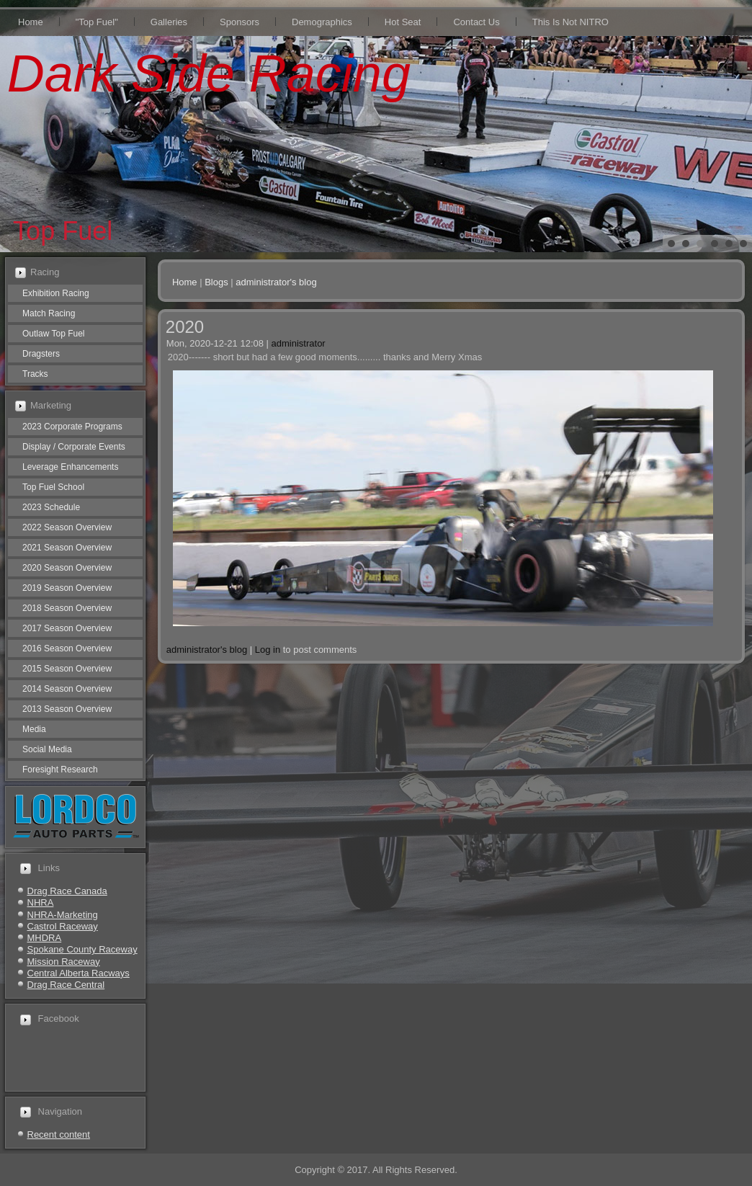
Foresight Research (60, 769)
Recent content (58, 1134)
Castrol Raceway (62, 926)
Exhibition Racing (55, 293)
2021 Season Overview (67, 548)
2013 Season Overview (67, 709)
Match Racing (48, 313)
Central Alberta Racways (78, 973)
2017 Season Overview (67, 628)
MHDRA (44, 937)
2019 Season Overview (67, 588)
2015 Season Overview (67, 669)
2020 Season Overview (67, 568)
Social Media (47, 749)
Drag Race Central (66, 984)
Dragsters (41, 354)
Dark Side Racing (209, 73)
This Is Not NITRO (570, 22)
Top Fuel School (53, 487)
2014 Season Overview (67, 689)
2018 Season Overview (67, 608)
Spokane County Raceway (82, 949)
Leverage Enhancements (70, 467)
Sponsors (239, 22)
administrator (299, 343)
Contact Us (476, 22)
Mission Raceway (63, 961)
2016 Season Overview (67, 648)
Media (34, 729)
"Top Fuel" (97, 22)
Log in (267, 649)
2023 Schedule (51, 507)
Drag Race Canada (67, 891)
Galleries (169, 22)
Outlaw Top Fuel (53, 334)
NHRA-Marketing (62, 914)
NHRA (40, 902)
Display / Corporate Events (73, 447)
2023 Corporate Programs (72, 427)
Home (30, 22)
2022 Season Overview (67, 527)
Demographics (322, 22)
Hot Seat (403, 22)
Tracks (35, 374)
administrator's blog (276, 282)
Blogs (216, 282)
